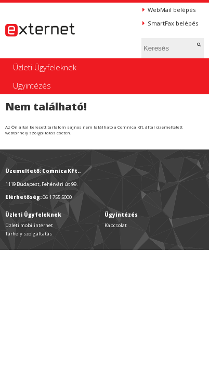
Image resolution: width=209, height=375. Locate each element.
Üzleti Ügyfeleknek (44, 67)
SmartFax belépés (170, 23)
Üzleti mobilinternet (29, 225)
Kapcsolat (115, 225)
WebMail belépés (168, 10)
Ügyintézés (32, 85)
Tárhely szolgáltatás (28, 233)
